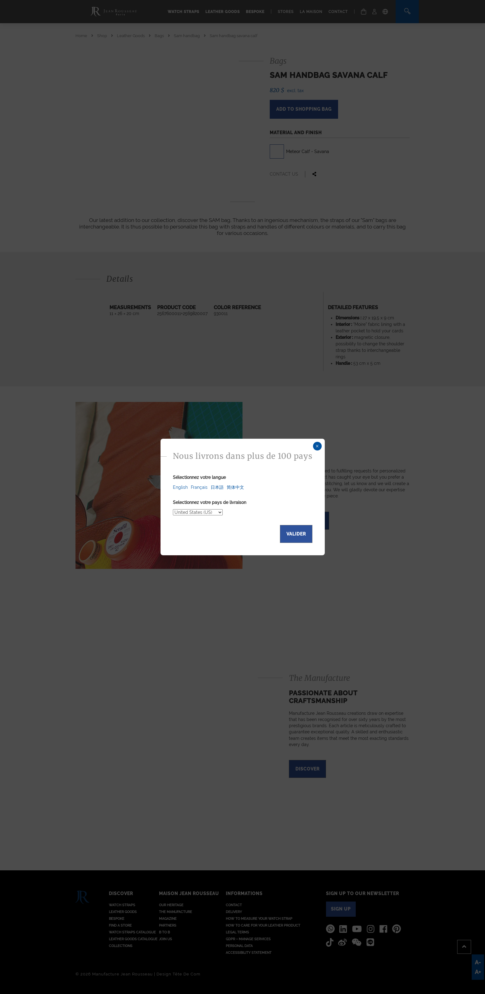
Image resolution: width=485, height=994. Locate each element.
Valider (296, 533)
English (180, 487)
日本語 (217, 487)
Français (199, 487)
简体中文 (235, 487)
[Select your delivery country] (198, 512)
